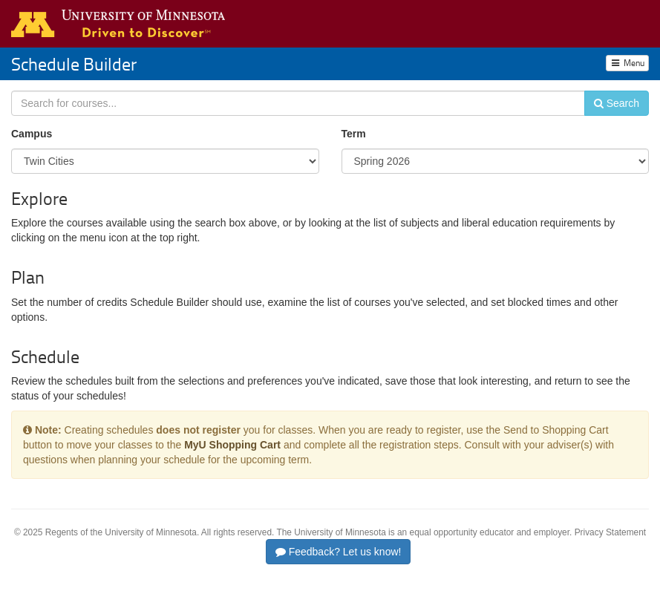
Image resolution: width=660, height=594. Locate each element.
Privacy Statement (610, 532)
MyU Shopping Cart (232, 445)
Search (616, 103)
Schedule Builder (74, 63)
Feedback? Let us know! (338, 552)
